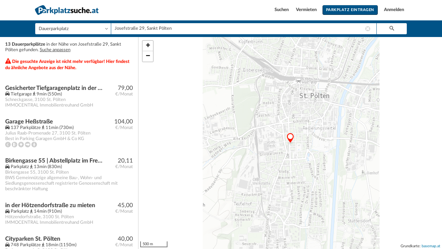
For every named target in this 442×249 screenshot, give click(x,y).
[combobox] (244, 29)
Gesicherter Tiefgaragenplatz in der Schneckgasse (54, 88)
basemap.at (431, 246)
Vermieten (307, 10)
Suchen (282, 10)
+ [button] (148, 46)
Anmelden (394, 10)
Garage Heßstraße (29, 121)
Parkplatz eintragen (350, 10)
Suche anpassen (55, 50)
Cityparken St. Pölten (32, 239)
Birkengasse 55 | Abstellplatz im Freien (54, 161)
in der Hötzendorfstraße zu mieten (50, 205)
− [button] (148, 56)
